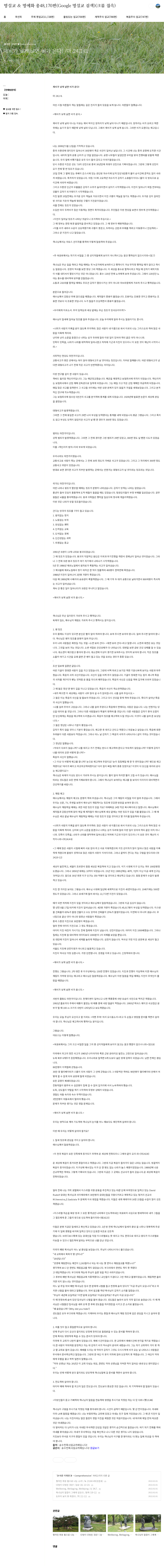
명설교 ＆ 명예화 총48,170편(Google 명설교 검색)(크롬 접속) (60, 6)
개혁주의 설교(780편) (106, 17)
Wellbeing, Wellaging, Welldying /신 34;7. (77, 1488)
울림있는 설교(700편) (74, 17)
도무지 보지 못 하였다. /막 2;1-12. (71, 1496)
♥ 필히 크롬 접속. (10, 113)
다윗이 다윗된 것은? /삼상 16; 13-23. (73, 1484)
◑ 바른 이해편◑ (64, 1475)
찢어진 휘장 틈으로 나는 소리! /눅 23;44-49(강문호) (79, 1481)
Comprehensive (82, 1475)
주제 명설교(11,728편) (42, 17)
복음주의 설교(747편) (137, 17)
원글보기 (94, 1448)
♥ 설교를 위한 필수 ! (12, 109)
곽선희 (18, 17)
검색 (151, 6)
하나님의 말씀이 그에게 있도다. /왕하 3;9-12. (76, 1492)
